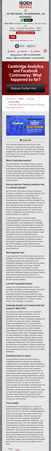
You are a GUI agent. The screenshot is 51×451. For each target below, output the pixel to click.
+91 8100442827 (38, 58)
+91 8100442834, (32, 14)
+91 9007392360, (14, 14)
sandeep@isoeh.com (25, 33)
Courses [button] (24, 51)
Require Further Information (27, 88)
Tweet (10, 449)
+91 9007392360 (23, 58)
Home (13, 51)
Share (17, 450)
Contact (37, 51)
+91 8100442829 (33, 55)
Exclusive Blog (13, 101)
